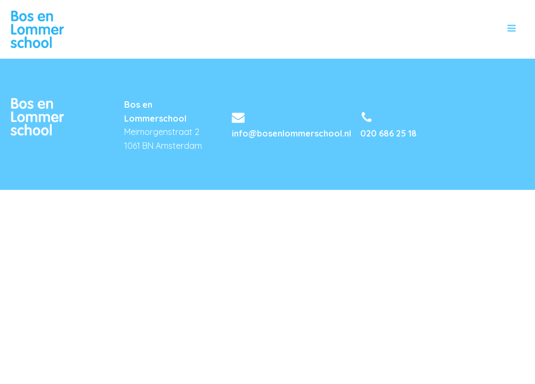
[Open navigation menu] (511, 29)
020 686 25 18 (388, 133)
